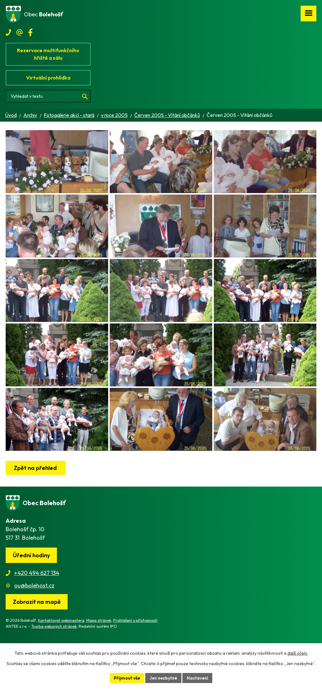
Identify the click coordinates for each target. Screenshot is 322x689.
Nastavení (198, 678)
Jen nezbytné (163, 678)
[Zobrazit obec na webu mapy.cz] (37, 633)
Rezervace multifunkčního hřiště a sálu (48, 54)
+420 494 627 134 (36, 604)
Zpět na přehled (35, 499)
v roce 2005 (114, 115)
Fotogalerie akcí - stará (69, 115)
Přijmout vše (126, 678)
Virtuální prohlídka (48, 77)
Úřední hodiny (31, 586)
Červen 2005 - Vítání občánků (167, 115)
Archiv (30, 115)
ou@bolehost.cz (34, 616)
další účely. (297, 653)
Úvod (11, 115)
